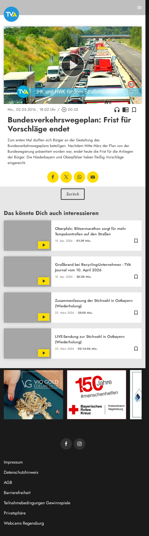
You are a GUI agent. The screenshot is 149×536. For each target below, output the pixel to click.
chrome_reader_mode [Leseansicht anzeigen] (125, 109)
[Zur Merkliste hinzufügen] (134, 109)
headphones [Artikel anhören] (117, 109)
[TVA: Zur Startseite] (11, 14)
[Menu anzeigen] (139, 7)
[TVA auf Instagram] (79, 444)
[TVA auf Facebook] (66, 444)
